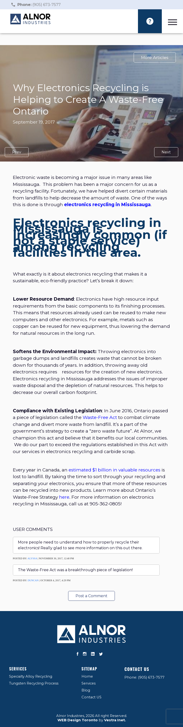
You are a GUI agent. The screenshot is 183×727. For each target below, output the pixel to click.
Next (166, 152)
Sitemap (89, 669)
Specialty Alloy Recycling (30, 676)
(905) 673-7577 (39, 4)
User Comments (33, 529)
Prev (16, 152)
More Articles (154, 57)
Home (87, 676)
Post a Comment (91, 596)
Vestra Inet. (115, 720)
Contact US (91, 697)
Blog (85, 690)
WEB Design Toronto (77, 720)
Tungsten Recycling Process (33, 683)
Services (18, 669)
